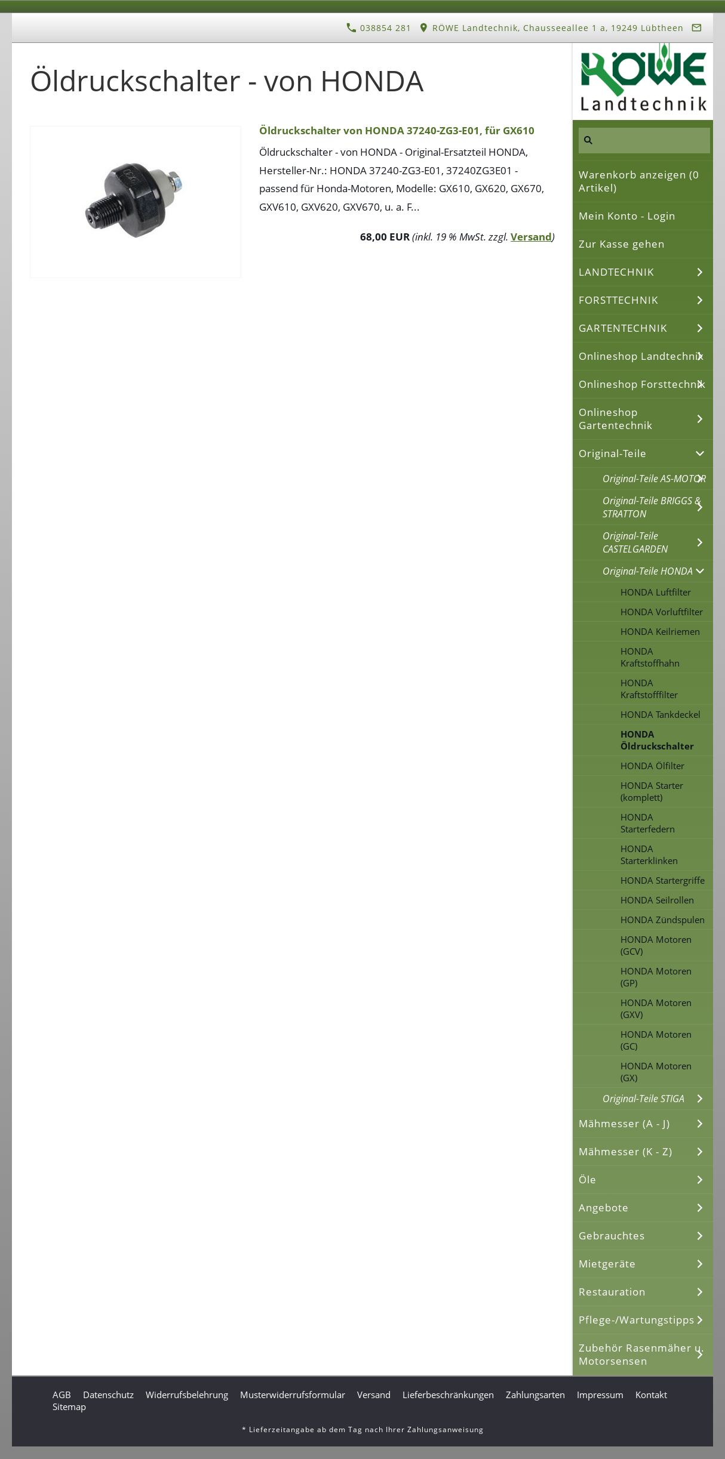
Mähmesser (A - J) (624, 1123)
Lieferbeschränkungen (448, 1395)
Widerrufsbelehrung (187, 1395)
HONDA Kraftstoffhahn (650, 657)
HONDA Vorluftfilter (661, 612)
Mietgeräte (607, 1263)
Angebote (604, 1207)
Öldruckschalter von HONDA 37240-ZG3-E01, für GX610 (396, 130)
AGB (62, 1395)
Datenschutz (108, 1395)
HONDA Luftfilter (655, 592)
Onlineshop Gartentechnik (616, 418)
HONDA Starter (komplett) (651, 791)
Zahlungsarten (535, 1395)
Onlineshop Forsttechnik (642, 384)
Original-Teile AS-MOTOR (654, 478)
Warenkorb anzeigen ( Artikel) (639, 181)
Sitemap (69, 1406)
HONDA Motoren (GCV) (656, 945)
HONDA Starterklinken (649, 854)
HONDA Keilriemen (660, 631)
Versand (531, 236)
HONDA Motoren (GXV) (656, 1008)
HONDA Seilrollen (657, 900)
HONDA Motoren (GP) (656, 977)
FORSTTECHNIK (618, 300)
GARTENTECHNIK (623, 328)
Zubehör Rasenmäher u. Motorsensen (642, 1354)
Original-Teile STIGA (643, 1098)
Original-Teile (613, 453)
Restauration (612, 1291)
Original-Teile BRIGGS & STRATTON (652, 507)
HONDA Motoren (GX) (656, 1072)
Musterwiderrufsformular (292, 1395)
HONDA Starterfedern (647, 823)
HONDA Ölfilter (652, 766)
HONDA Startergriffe (662, 880)
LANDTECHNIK (616, 272)
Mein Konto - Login (627, 216)
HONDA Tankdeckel (660, 714)
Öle (588, 1179)
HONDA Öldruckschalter (657, 740)
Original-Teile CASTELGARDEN (635, 542)
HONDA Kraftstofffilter (649, 689)
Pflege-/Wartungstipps (637, 1320)
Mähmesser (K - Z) (625, 1151)
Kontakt (651, 1395)
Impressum (600, 1395)
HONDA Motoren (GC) (656, 1040)
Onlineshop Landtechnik (641, 356)
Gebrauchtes (612, 1235)
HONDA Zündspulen (662, 920)
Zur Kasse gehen (622, 244)
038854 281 (378, 27)
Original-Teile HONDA (648, 571)
